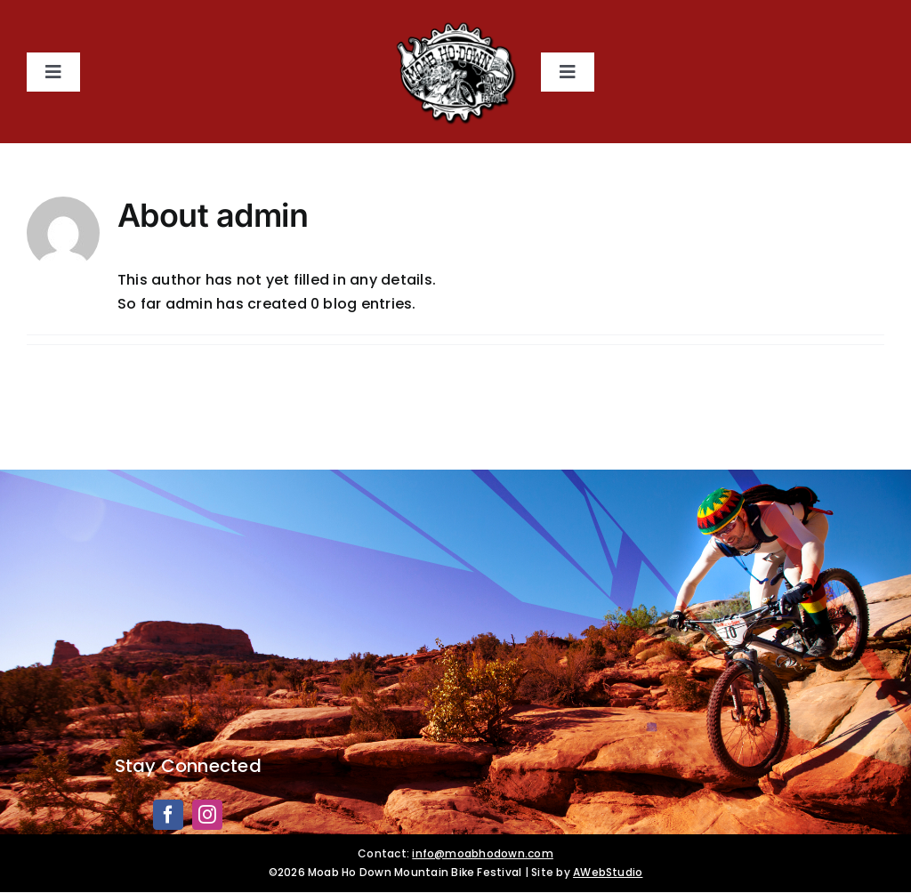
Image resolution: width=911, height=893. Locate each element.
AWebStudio (607, 872)
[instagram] (207, 815)
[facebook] (168, 815)
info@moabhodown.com (482, 853)
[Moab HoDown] (455, 24)
